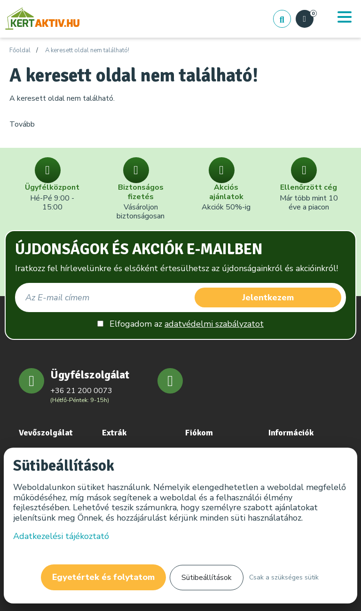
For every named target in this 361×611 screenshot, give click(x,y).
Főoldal (20, 51)
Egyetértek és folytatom (103, 577)
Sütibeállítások (206, 577)
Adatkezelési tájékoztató (61, 536)
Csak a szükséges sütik (284, 577)
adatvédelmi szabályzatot (214, 324)
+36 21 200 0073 (81, 391)
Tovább (22, 124)
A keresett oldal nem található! (87, 51)
